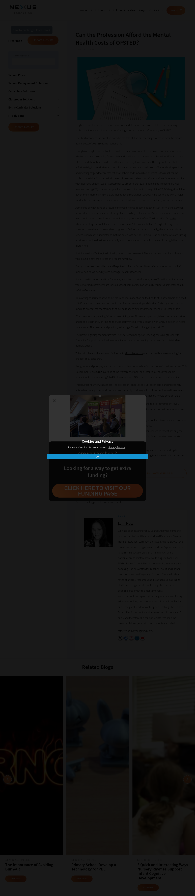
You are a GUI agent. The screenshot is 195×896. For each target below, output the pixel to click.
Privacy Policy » (116, 447)
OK (97, 456)
